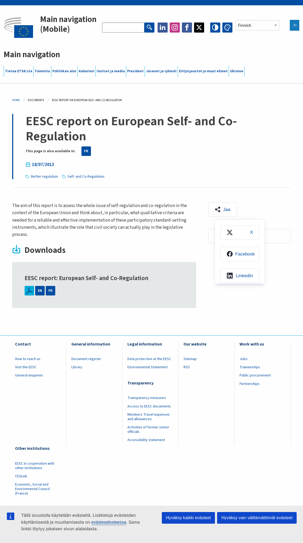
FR (86, 151)
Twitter (199, 28)
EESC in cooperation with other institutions (34, 466)
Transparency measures (146, 398)
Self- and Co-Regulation (85, 176)
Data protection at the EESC (149, 359)
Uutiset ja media (111, 71)
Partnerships (250, 384)
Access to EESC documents (149, 406)
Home (16, 100)
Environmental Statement (147, 367)
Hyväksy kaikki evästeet (188, 517)
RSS (186, 367)
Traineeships (250, 367)
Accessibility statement (146, 440)
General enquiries (29, 375)
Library (76, 367)
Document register (86, 359)
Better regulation (44, 176)
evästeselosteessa (108, 522)
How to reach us (27, 359)
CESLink (21, 476)
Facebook (187, 28)
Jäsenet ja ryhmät (161, 71)
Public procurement (255, 375)
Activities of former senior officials (148, 429)
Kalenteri (86, 71)
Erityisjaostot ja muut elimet (203, 71)
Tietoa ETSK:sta (18, 71)
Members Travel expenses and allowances (148, 417)
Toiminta (42, 71)
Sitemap (190, 359)
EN (40, 290)
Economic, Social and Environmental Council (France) (32, 489)
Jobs (243, 359)
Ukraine (236, 71)
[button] (222, 209)
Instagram (175, 28)
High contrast (215, 28)
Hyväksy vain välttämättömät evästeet (256, 517)
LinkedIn (163, 28)
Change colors (227, 28)
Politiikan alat (64, 71)
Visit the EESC (25, 367)
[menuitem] (239, 232)
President (135, 71)
